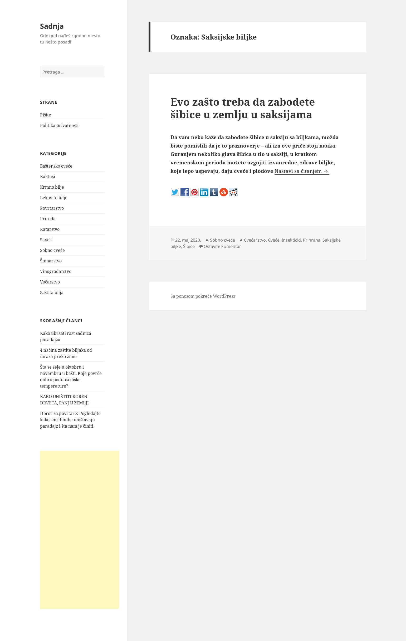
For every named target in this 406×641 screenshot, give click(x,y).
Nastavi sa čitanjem (302, 171)
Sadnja (52, 26)
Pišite (45, 115)
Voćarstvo (50, 282)
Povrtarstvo (52, 208)
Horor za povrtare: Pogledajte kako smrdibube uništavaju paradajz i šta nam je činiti (70, 419)
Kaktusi (47, 176)
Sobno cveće (52, 250)
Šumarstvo (51, 261)
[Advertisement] (79, 530)
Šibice (189, 246)
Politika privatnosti (59, 125)
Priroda (48, 219)
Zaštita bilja (51, 292)
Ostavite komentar (222, 246)
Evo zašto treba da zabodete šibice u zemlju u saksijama (242, 108)
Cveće (274, 240)
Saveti (46, 240)
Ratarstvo (50, 229)
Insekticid (291, 240)
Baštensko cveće (56, 166)
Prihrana (311, 240)
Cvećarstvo (255, 240)
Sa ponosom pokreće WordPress (202, 296)
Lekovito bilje (53, 197)
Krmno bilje (52, 187)
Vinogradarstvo (55, 271)
